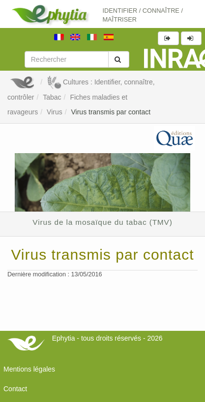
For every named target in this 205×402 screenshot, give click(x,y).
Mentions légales (29, 369)
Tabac (52, 97)
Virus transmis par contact (110, 112)
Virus (54, 112)
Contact (15, 389)
